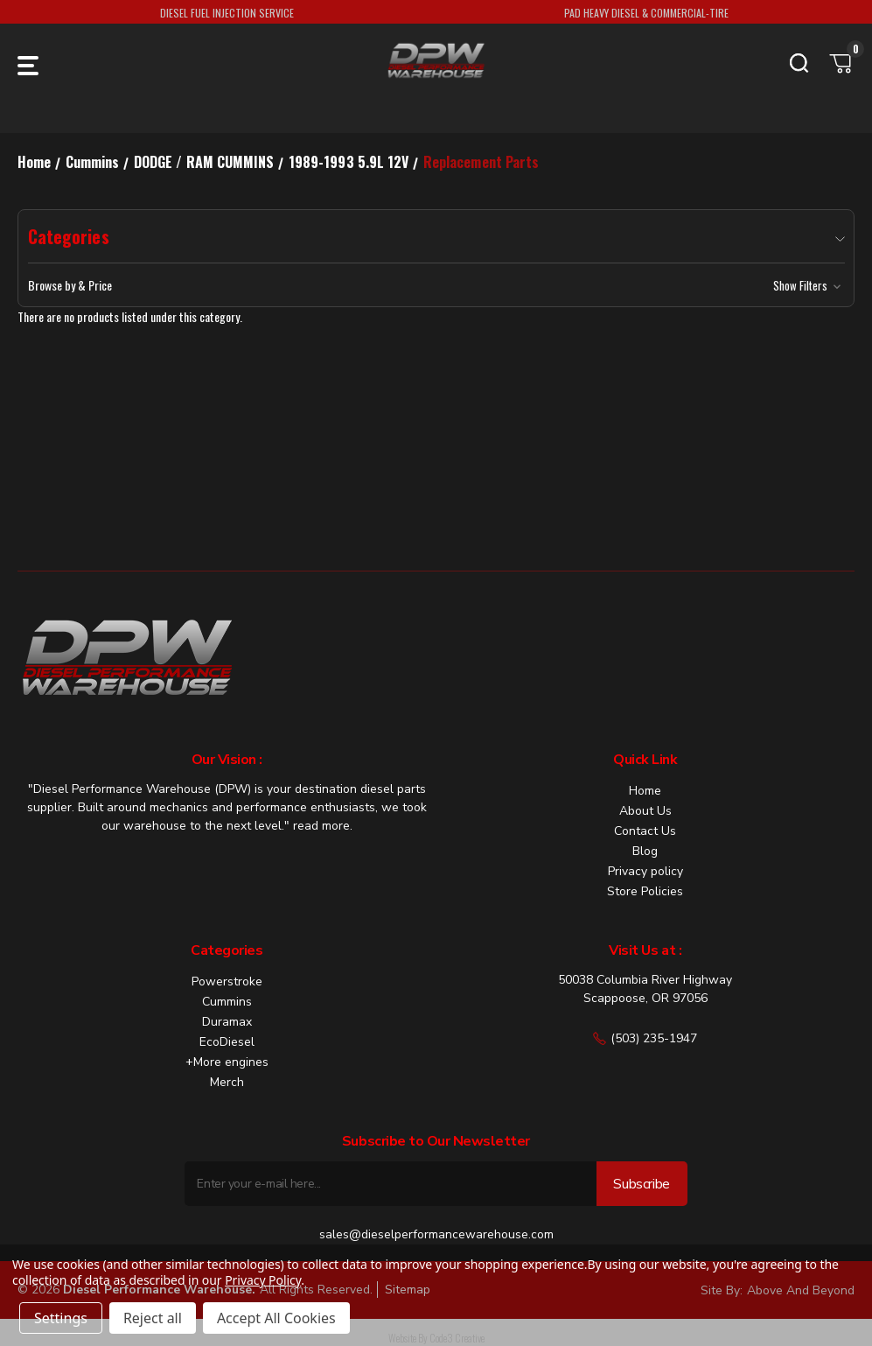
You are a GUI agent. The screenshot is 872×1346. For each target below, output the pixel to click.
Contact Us (645, 831)
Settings (60, 1318)
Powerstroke (227, 981)
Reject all (152, 1318)
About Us (645, 811)
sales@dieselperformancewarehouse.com (436, 1234)
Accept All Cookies (276, 1318)
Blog (645, 851)
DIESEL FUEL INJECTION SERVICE (227, 12)
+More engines (227, 1062)
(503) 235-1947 (645, 1038)
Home (645, 790)
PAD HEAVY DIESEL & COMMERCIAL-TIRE (646, 12)
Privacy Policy (263, 1280)
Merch (227, 1082)
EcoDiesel (227, 1042)
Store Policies (645, 891)
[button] (436, 285)
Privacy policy (645, 871)
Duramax (227, 1021)
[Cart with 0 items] (841, 63)
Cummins (227, 1001)
